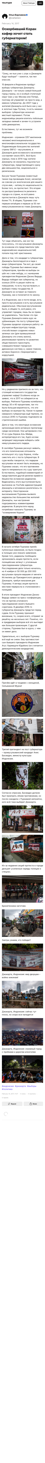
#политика (7, 1089)
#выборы (31, 1086)
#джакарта (20, 1086)
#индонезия (8, 1086)
